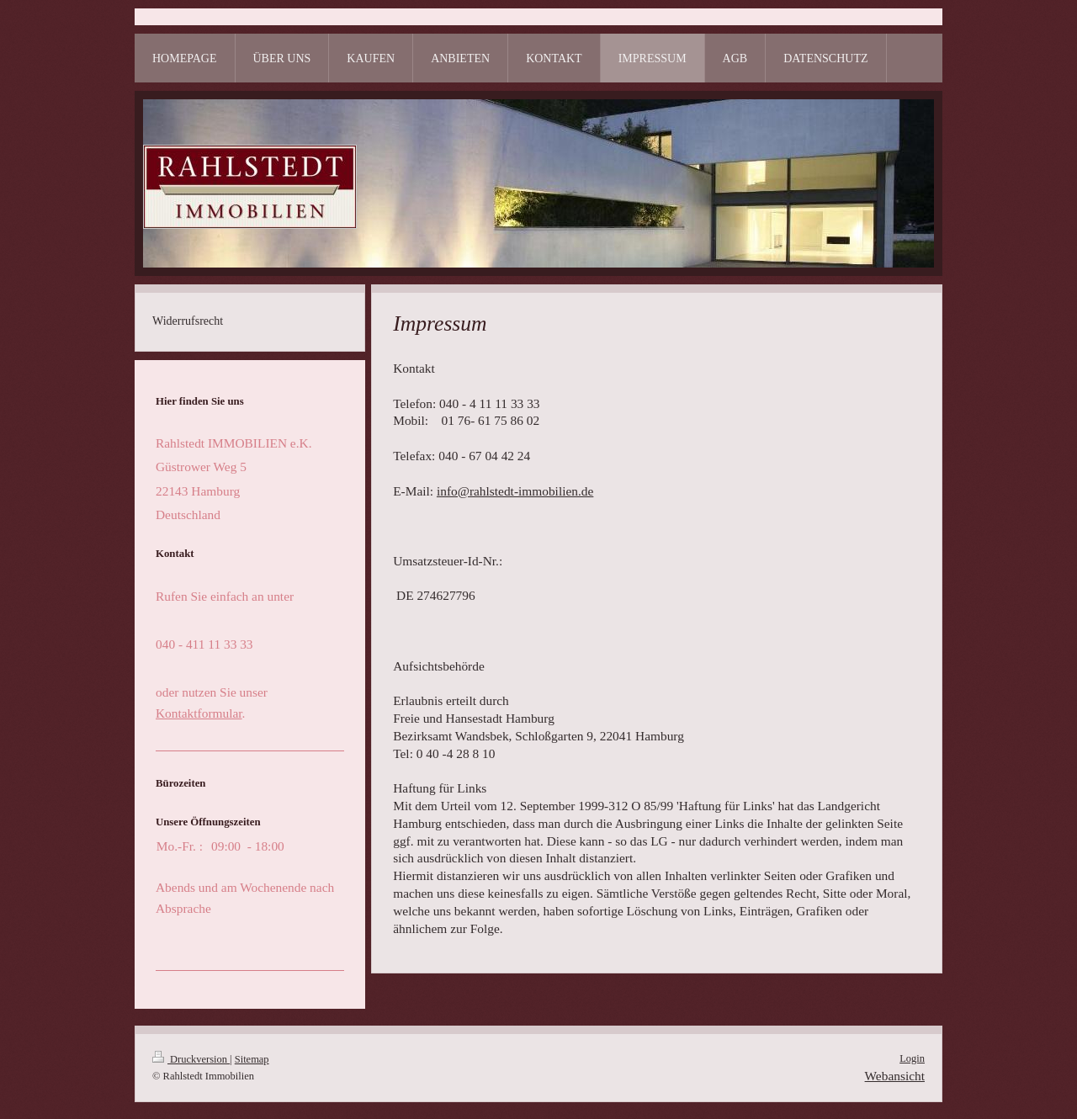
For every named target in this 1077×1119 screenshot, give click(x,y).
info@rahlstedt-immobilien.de (515, 491)
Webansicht (895, 1076)
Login (912, 1058)
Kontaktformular (199, 713)
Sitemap (252, 1059)
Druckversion (191, 1059)
